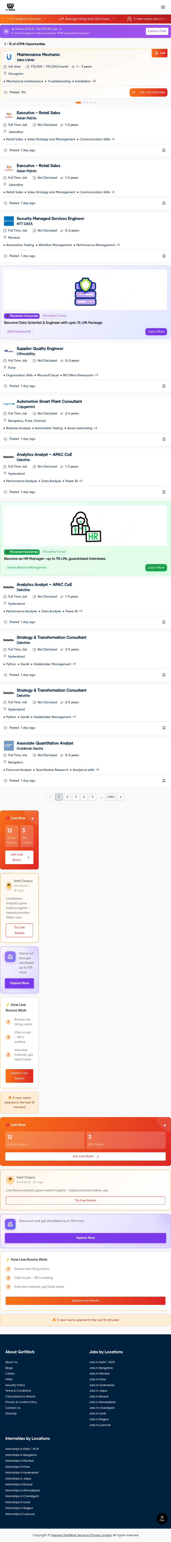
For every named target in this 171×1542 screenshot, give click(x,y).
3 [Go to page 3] (76, 797)
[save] (164, 150)
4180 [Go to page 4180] (111, 797)
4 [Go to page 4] (84, 797)
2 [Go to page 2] (67, 797)
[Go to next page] (120, 797)
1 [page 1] (58, 797)
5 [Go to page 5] (93, 797)
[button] (85, 19)
